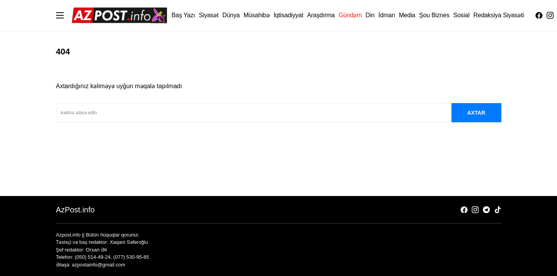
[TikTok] (497, 209)
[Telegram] (486, 209)
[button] (60, 15)
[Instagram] (550, 15)
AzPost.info (75, 209)
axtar (476, 113)
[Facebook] (539, 15)
